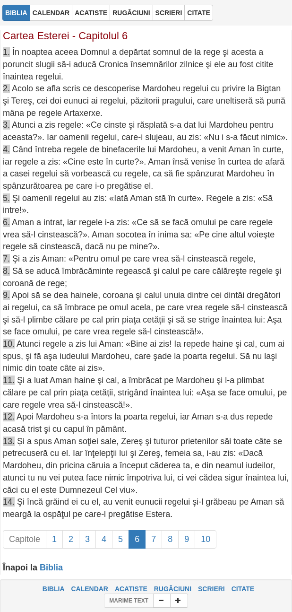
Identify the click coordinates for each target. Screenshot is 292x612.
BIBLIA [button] (16, 13)
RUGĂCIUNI (172, 589)
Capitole (24, 539)
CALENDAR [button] (51, 13)
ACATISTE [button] (91, 13)
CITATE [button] (198, 13)
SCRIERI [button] (168, 13)
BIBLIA (54, 589)
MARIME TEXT (128, 600)
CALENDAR (89, 589)
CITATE (243, 589)
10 (205, 539)
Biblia (51, 567)
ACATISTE (131, 589)
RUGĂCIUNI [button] (131, 13)
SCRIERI (211, 589)
